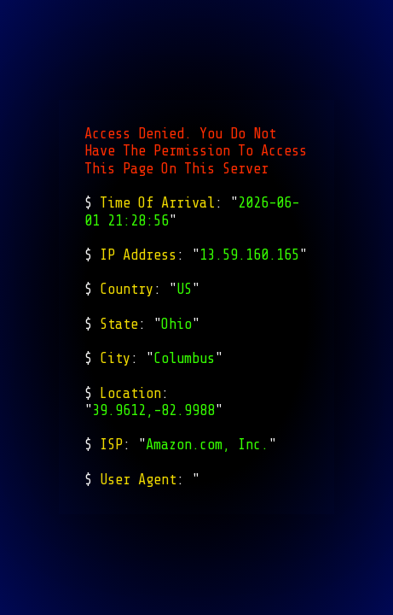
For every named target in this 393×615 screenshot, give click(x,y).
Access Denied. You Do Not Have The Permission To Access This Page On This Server (195, 151)
